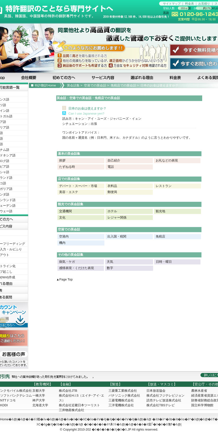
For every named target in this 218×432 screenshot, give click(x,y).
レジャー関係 (117, 217)
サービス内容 (103, 77)
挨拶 (62, 160)
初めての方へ (64, 77)
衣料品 (112, 186)
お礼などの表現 (167, 160)
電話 (111, 167)
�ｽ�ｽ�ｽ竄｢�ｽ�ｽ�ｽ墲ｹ (153, 424)
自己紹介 (114, 160)
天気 (110, 261)
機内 (62, 243)
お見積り (204, 3)
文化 (62, 217)
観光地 (160, 211)
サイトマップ (172, 3)
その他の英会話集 (70, 254)
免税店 (160, 236)
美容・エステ (68, 192)
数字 (110, 268)
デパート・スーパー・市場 (78, 186)
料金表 (189, 3)
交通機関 (65, 211)
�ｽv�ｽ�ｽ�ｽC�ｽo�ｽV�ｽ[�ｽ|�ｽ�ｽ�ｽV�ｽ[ (99, 419)
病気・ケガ (67, 261)
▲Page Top (64, 279)
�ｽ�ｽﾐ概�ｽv (36, 419)
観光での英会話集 (70, 204)
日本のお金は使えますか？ (159, 85)
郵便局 (112, 192)
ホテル (112, 211)
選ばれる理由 (142, 77)
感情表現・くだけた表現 (76, 268)
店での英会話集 (69, 179)
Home (4, 419)
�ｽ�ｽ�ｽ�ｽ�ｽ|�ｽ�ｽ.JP (111, 429)
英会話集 (73, 85)
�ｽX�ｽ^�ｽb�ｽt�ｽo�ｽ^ (171, 419)
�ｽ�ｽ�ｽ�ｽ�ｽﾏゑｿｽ (100, 424)
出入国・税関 (116, 236)
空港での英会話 (95, 85)
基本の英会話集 (69, 153)
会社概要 (29, 77)
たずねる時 (67, 167)
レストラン (164, 186)
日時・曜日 (164, 261)
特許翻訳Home (45, 85)
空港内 (63, 236)
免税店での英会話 (123, 85)
